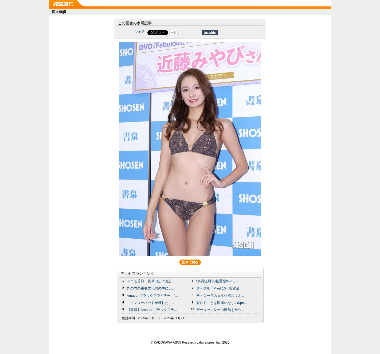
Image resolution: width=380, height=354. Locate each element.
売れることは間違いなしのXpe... (221, 303)
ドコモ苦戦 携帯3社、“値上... (150, 281)
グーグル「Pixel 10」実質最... (219, 288)
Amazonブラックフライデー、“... (152, 296)
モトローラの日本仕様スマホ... (220, 296)
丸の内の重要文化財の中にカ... (151, 288)
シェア (139, 32)
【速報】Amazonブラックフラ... (152, 310)
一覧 (173, 32)
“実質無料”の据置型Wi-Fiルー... (220, 281)
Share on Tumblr (210, 32)
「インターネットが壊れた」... (151, 303)
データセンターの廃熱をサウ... (220, 310)
